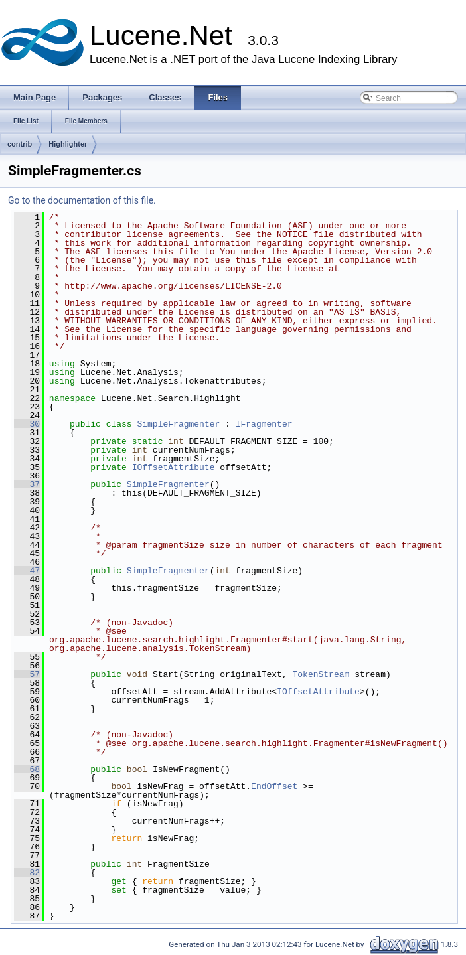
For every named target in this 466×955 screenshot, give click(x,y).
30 (27, 424)
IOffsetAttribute (173, 467)
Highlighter (67, 144)
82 (27, 873)
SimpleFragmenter (178, 424)
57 (27, 674)
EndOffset (274, 786)
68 (27, 769)
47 (27, 571)
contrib (19, 144)
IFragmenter (264, 424)
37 (27, 484)
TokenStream (320, 674)
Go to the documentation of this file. (82, 200)
